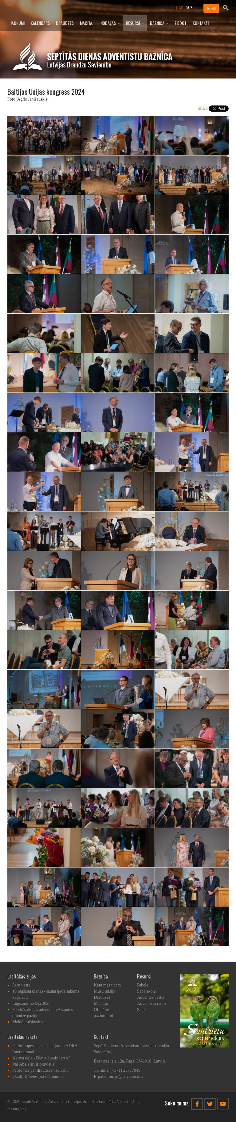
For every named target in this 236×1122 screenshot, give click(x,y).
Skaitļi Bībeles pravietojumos (37, 1076)
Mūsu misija (104, 991)
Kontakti (201, 23)
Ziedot (181, 23)
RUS (189, 8)
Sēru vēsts (21, 985)
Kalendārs (40, 23)
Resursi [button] (135, 23)
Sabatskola (146, 991)
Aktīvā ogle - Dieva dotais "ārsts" (41, 1058)
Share (203, 108)
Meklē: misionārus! (29, 1022)
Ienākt (211, 8)
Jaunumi (17, 23)
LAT (179, 8)
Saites (142, 1009)
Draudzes (65, 23)
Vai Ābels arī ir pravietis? (34, 1064)
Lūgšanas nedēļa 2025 (31, 1003)
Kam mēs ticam (107, 985)
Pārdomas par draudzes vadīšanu (40, 1070)
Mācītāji (87, 23)
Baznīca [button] (159, 23)
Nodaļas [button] (110, 23)
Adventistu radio (151, 1003)
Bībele (142, 985)
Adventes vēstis (150, 997)
